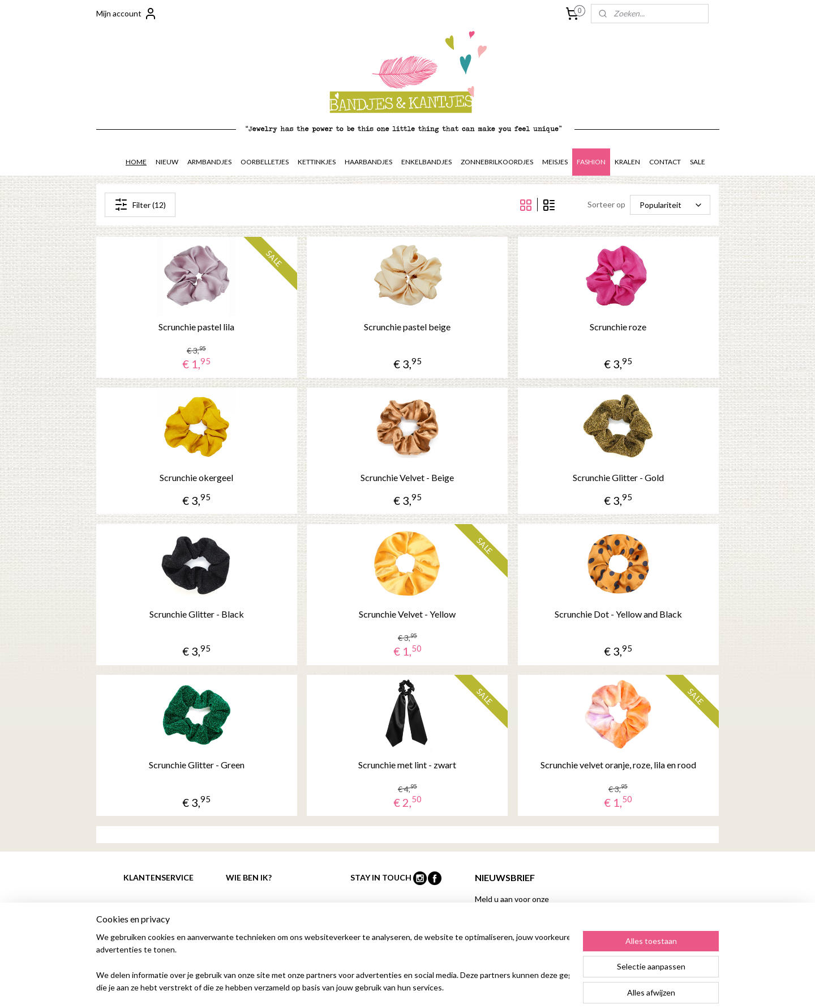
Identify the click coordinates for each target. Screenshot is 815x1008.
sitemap (416, 987)
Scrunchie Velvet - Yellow (407, 614)
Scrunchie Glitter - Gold (618, 477)
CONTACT (665, 162)
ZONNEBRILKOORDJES (497, 162)
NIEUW (167, 162)
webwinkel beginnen (475, 987)
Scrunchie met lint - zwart (407, 764)
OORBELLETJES (265, 162)
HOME (136, 162)
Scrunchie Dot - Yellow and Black (618, 614)
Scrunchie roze (618, 326)
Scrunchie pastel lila (196, 326)
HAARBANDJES (368, 162)
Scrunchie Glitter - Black (196, 614)
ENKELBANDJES (426, 162)
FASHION (591, 162)
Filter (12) (140, 204)
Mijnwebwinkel (568, 987)
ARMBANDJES (209, 162)
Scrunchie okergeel (196, 477)
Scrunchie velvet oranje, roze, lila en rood (618, 764)
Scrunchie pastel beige (407, 326)
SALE (697, 162)
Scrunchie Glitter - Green (196, 764)
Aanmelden (504, 938)
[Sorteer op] (670, 204)
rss (436, 987)
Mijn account (126, 13)
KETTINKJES (317, 162)
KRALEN (627, 162)
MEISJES (555, 162)
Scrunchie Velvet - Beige (407, 477)
